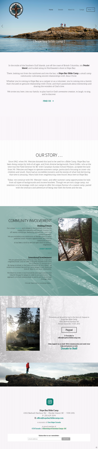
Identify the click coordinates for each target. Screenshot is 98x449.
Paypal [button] (69, 330)
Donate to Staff (69, 348)
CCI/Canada (36, 428)
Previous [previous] (2, 26)
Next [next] (96, 26)
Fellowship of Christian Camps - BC (54, 428)
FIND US (47, 101)
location (19, 228)
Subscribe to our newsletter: (49, 435)
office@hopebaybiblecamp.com (50, 418)
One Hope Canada (54, 422)
